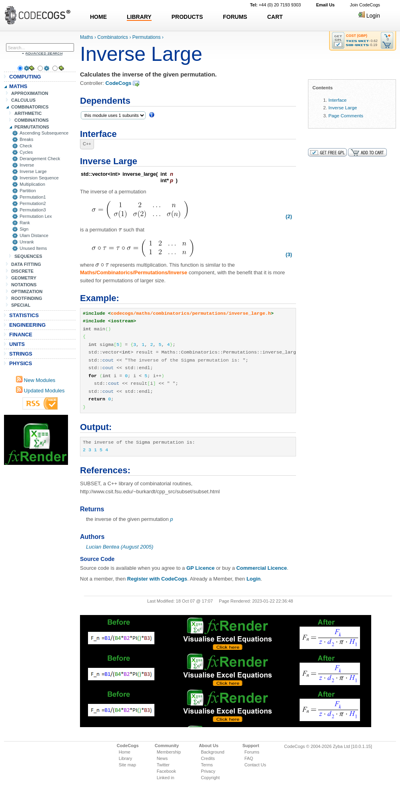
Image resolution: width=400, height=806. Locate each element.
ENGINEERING (27, 325)
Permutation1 (33, 197)
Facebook (166, 771)
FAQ (248, 758)
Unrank (27, 241)
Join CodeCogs (365, 4)
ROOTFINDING (26, 298)
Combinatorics (112, 37)
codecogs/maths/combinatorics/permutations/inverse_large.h (191, 313)
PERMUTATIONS (31, 127)
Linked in (165, 777)
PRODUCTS (187, 17)
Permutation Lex (36, 216)
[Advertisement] (36, 440)
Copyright (210, 777)
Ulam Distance (34, 235)
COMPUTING (25, 77)
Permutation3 (33, 209)
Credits (208, 758)
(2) (289, 216)
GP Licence (200, 568)
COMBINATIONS (31, 120)
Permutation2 (33, 203)
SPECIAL (20, 305)
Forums (251, 752)
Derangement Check (40, 158)
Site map (127, 764)
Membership (169, 752)
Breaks (26, 139)
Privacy (208, 771)
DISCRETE (22, 271)
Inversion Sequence (39, 177)
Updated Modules (40, 391)
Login (369, 15)
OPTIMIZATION (26, 291)
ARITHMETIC (28, 113)
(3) (289, 254)
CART (275, 17)
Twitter (163, 764)
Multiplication (32, 184)
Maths (86, 37)
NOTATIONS (23, 284)
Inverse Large (33, 171)
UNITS (17, 344)
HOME (98, 17)
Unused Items (33, 248)
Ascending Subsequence (44, 133)
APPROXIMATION (29, 93)
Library (125, 758)
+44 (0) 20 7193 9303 (275, 4)
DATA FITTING (26, 264)
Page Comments (345, 115)
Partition (28, 190)
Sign (24, 229)
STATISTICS (24, 315)
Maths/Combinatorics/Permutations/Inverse (133, 272)
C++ (87, 143)
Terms (207, 764)
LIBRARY (139, 17)
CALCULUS (23, 100)
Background (212, 752)
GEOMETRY (23, 277)
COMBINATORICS (30, 107)
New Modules (35, 380)
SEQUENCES (28, 256)
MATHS (18, 86)
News (162, 758)
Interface (337, 100)
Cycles (26, 152)
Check (26, 145)
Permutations (146, 37)
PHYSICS (20, 363)
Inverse (27, 165)
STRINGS (20, 354)
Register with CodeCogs (157, 579)
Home (124, 752)
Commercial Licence (261, 568)
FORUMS (235, 17)
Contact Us (255, 764)
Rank (25, 222)
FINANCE (20, 335)
